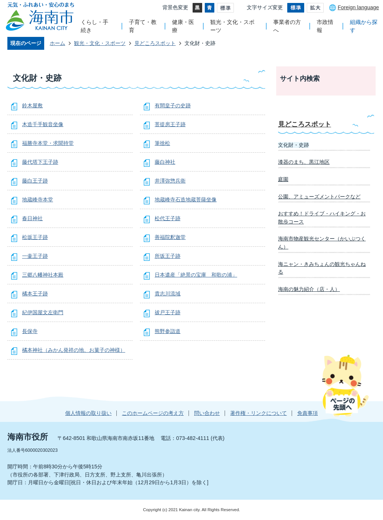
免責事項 (307, 413)
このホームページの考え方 (153, 413)
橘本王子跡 (35, 294)
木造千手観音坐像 (42, 124)
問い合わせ (207, 413)
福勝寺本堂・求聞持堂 (48, 143)
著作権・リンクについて (258, 413)
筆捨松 (162, 143)
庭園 (283, 179)
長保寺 (30, 331)
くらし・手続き (94, 26)
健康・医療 (183, 26)
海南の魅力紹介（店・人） (309, 289)
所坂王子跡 (167, 256)
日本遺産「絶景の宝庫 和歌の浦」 (196, 275)
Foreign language (358, 7)
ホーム (57, 43)
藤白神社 (165, 162)
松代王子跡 (167, 218)
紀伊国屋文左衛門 (42, 312)
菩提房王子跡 (170, 124)
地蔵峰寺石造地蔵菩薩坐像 (186, 199)
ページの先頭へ (345, 385)
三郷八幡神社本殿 (42, 275)
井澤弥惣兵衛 (170, 181)
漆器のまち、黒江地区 (304, 162)
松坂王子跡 (35, 237)
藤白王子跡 (35, 181)
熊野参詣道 (167, 331)
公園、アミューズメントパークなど (319, 197)
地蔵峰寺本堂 (37, 199)
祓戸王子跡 (167, 312)
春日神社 (32, 218)
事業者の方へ (287, 26)
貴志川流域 (167, 294)
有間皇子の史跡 (173, 105)
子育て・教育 (143, 26)
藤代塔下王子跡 (40, 162)
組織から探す (363, 26)
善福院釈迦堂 (170, 237)
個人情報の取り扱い (88, 413)
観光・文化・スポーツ (232, 26)
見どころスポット (155, 43)
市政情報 (325, 26)
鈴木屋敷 (32, 105)
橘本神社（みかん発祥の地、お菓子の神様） (73, 350)
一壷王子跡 (35, 256)
